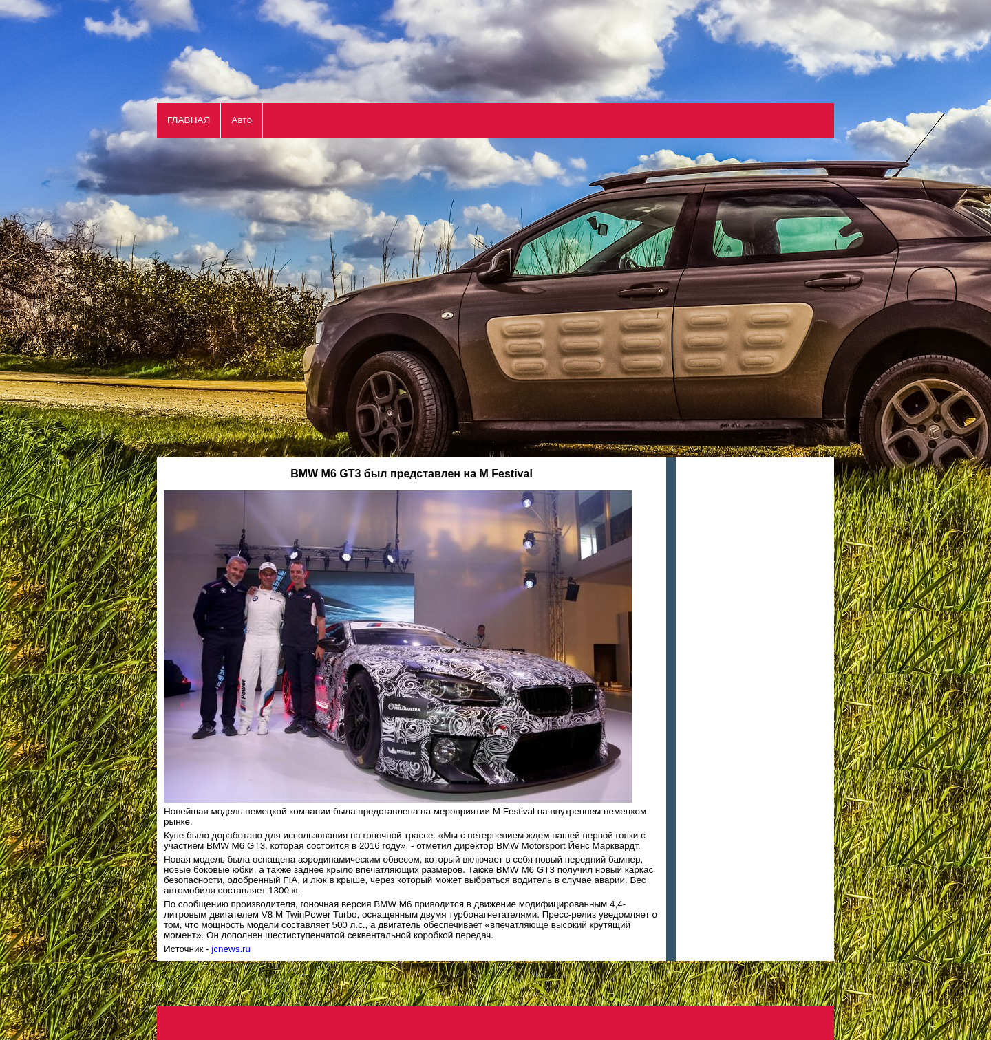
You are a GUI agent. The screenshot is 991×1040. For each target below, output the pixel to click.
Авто (241, 120)
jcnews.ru (231, 949)
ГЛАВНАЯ (188, 120)
